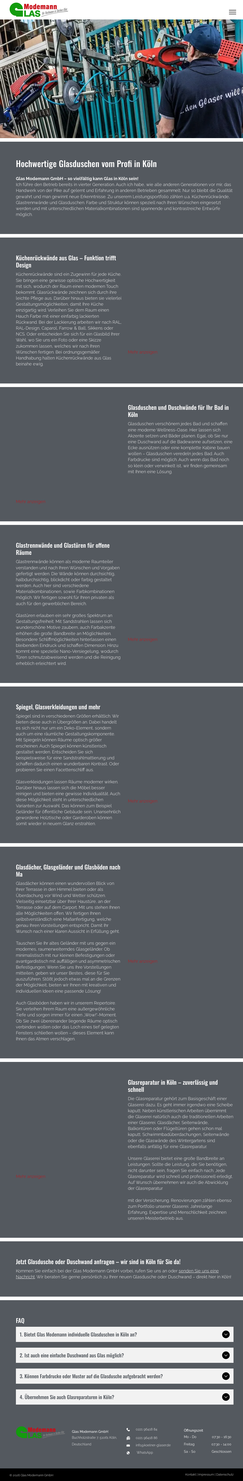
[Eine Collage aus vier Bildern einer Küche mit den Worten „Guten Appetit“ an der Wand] (181, 301)
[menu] (232, 12)
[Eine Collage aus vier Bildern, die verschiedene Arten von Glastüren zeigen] (181, 589)
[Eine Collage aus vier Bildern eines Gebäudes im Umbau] (69, 1126)
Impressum (206, 1474)
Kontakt (190, 1474)
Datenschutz (225, 1474)
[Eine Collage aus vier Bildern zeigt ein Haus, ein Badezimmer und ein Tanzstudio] (181, 750)
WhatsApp (145, 1452)
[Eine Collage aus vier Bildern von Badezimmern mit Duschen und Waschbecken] (69, 451)
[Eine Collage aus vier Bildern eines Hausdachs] (181, 910)
